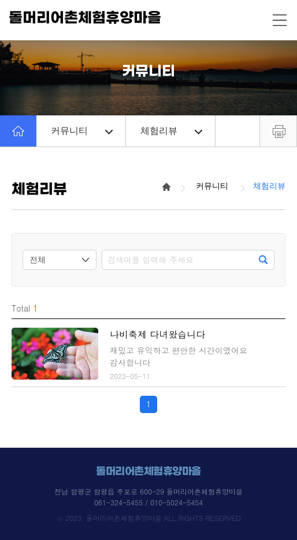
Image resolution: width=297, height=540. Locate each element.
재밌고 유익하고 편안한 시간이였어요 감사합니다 (178, 356)
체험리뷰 (171, 131)
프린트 (278, 131)
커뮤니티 (82, 131)
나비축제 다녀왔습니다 (157, 334)
